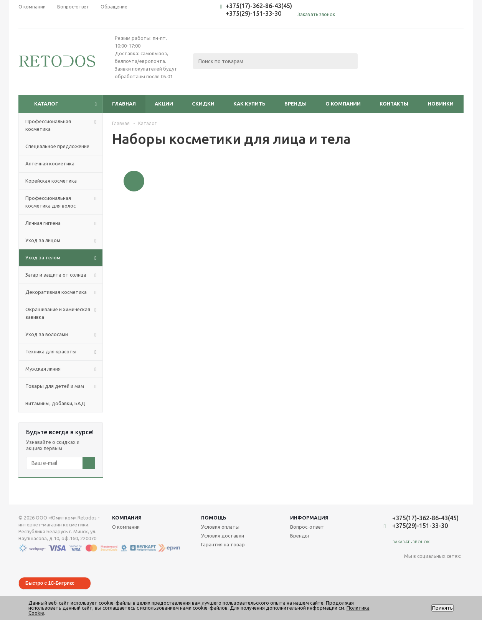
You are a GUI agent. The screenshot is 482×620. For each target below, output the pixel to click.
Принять (442, 608)
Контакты (394, 103)
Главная (124, 103)
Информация (309, 517)
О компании (343, 103)
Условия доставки (222, 535)
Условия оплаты (220, 526)
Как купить (249, 103)
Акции (164, 103)
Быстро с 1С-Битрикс (49, 583)
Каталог (46, 103)
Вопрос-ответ (307, 526)
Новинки (441, 103)
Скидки (203, 103)
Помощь (213, 517)
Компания (127, 517)
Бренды (295, 103)
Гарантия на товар (223, 544)
